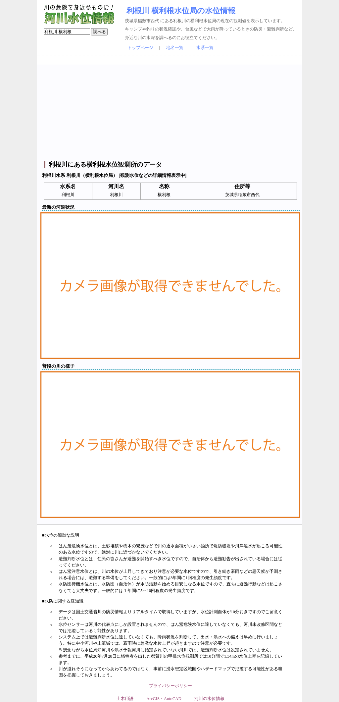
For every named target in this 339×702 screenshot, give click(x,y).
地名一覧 (174, 47)
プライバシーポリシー (170, 685)
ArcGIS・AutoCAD (163, 698)
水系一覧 (205, 47)
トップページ (140, 47)
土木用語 (124, 698)
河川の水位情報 (209, 698)
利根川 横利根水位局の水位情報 (180, 10)
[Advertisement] (170, 111)
